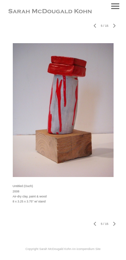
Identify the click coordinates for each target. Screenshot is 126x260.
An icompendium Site (86, 249)
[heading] (50, 12)
